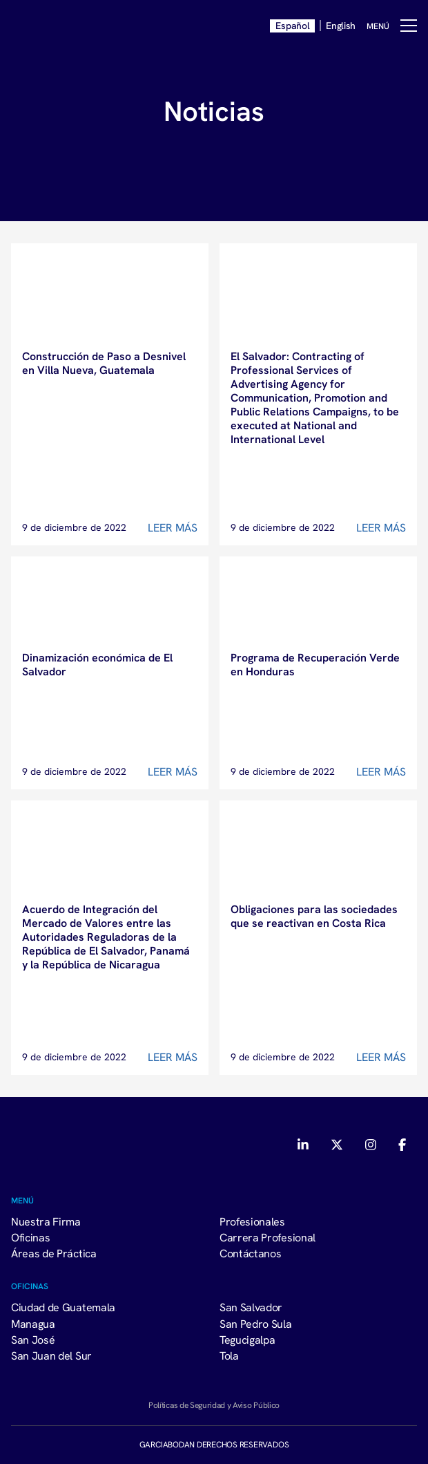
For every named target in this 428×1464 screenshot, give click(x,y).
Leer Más (172, 527)
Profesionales (252, 1221)
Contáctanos (250, 1253)
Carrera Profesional (267, 1237)
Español (292, 25)
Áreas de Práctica (54, 1253)
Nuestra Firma (46, 1221)
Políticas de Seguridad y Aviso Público (214, 1405)
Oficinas (30, 1237)
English (341, 25)
